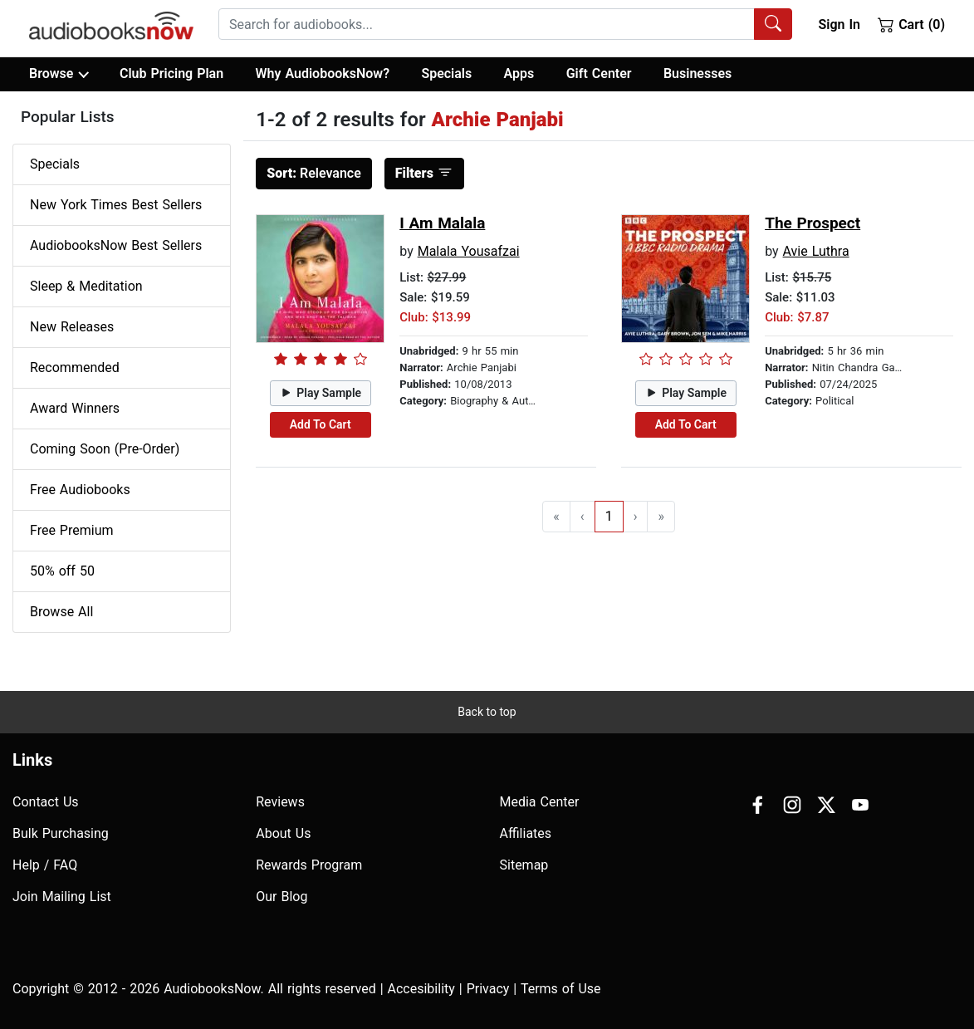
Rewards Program (309, 865)
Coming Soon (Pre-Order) (104, 449)
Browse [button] (58, 74)
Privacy (488, 989)
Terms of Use (561, 989)
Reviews (280, 802)
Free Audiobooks (80, 489)
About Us (283, 833)
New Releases (72, 327)
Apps (519, 73)
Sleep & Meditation (86, 286)
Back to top (487, 711)
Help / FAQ (44, 865)
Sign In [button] (838, 24)
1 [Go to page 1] (609, 516)
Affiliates (526, 833)
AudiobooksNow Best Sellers (116, 245)
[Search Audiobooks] (773, 24)
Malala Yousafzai (469, 251)
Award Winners (75, 408)
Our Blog (281, 896)
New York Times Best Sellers (116, 205)
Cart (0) (911, 24)
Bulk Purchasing (60, 833)
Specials (446, 73)
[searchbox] (486, 24)
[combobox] (505, 24)
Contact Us (45, 802)
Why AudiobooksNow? (322, 73)
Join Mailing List (61, 896)
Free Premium (71, 530)
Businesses (697, 73)
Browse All (61, 612)
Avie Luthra (816, 251)
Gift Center (599, 73)
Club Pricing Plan (171, 73)
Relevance (314, 173)
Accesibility (421, 989)
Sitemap (524, 865)
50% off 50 (62, 571)
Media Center (540, 802)
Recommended (75, 367)
